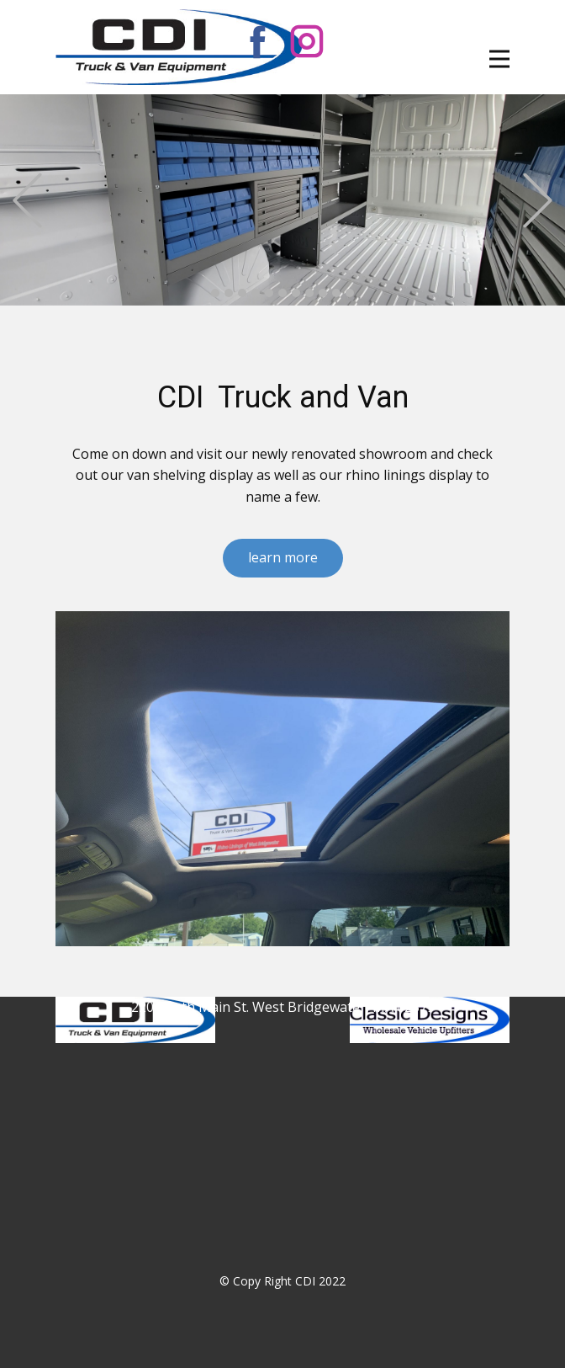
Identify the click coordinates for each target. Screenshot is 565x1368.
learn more (283, 557)
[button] (27, 200)
